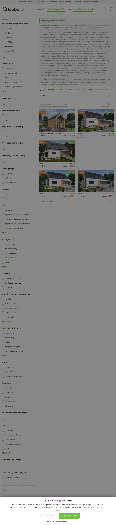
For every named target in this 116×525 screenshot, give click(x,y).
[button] (58, 521)
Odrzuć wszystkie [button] (46, 515)
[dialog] (58, 262)
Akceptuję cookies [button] (69, 515)
